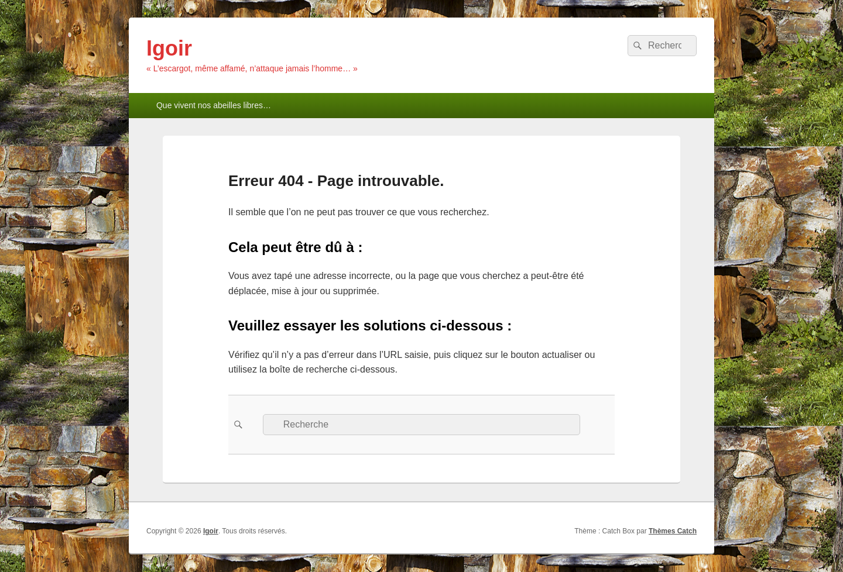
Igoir (169, 48)
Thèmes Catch (673, 531)
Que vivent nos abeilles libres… (213, 105)
